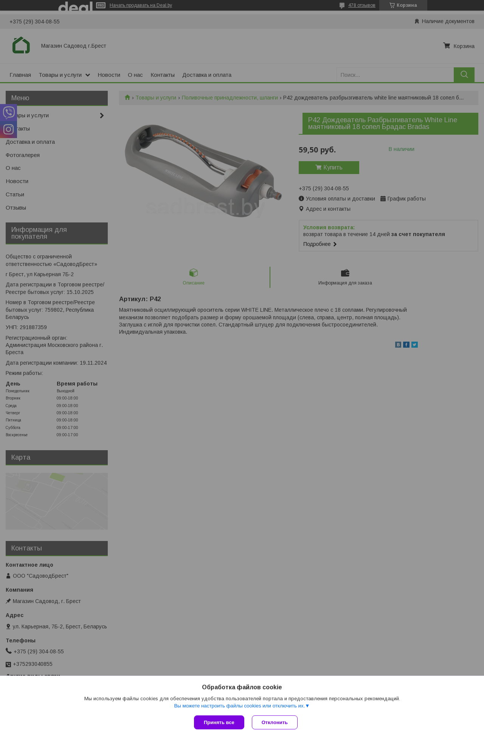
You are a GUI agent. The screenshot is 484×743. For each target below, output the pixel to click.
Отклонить (275, 722)
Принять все (219, 722)
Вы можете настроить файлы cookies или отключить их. (239, 706)
